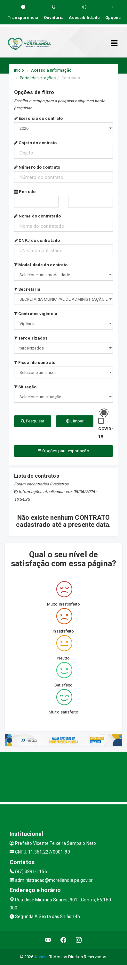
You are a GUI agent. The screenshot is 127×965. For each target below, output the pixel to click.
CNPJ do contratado (37, 240)
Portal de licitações (38, 77)
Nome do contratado (37, 216)
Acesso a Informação (51, 70)
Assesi (40, 956)
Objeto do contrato (35, 142)
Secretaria (27, 289)
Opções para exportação (63, 450)
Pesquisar (32, 421)
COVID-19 (105, 432)
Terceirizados (31, 338)
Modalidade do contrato (40, 264)
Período (25, 191)
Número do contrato (37, 167)
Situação (25, 387)
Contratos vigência (35, 313)
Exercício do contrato (38, 118)
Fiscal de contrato (34, 362)
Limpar (74, 421)
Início (19, 70)
